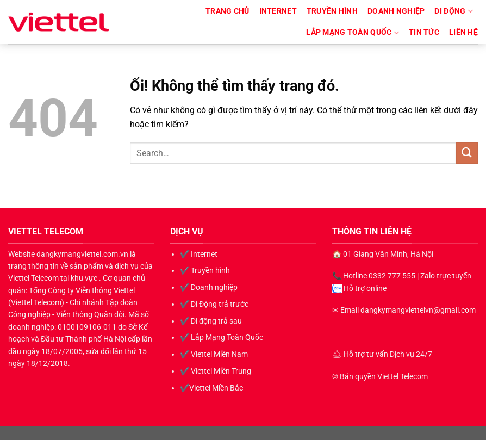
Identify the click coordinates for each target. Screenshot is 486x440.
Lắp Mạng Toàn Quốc (352, 33)
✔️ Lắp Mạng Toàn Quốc (221, 337)
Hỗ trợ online (365, 288)
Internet (278, 11)
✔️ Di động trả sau (211, 321)
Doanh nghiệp (396, 11)
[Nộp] (467, 153)
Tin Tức (424, 32)
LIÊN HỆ (463, 32)
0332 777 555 (392, 275)
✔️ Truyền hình (205, 270)
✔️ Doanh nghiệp (209, 287)
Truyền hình (332, 11)
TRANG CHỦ (227, 11)
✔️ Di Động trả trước (214, 304)
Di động (453, 11)
